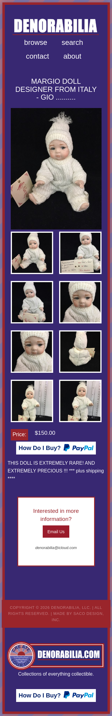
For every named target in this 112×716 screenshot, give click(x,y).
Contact (37, 56)
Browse (35, 42)
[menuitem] (35, 42)
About (72, 56)
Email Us (56, 531)
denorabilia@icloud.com (56, 547)
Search (72, 42)
